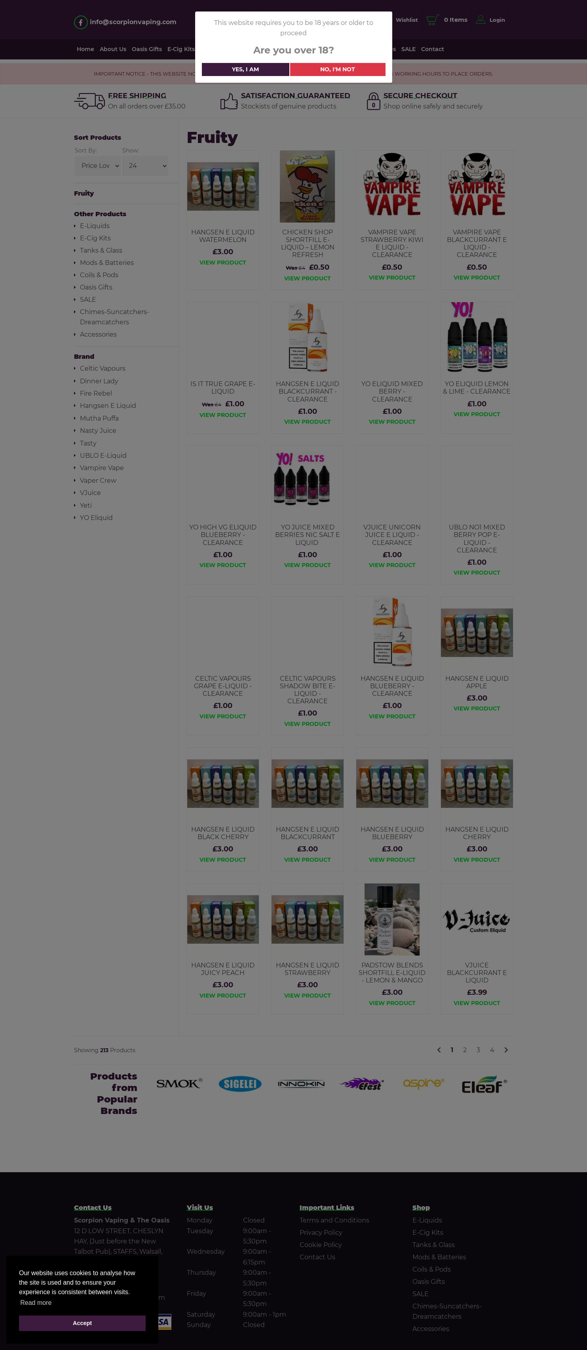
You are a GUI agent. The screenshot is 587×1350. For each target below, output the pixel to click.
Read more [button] (35, 1302)
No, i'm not (337, 69)
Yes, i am (245, 69)
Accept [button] (82, 1323)
